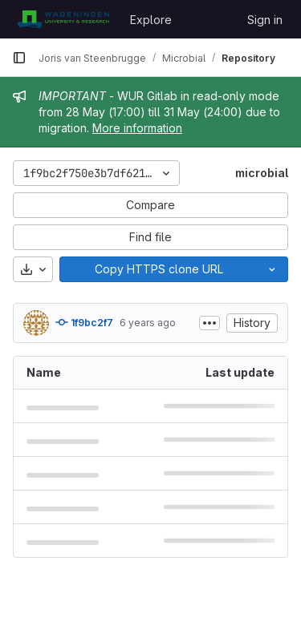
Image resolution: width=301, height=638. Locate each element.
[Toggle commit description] (209, 323)
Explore (151, 19)
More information (137, 128)
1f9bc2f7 (84, 322)
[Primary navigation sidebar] (19, 58)
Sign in (265, 19)
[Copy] (158, 269)
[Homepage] (63, 19)
